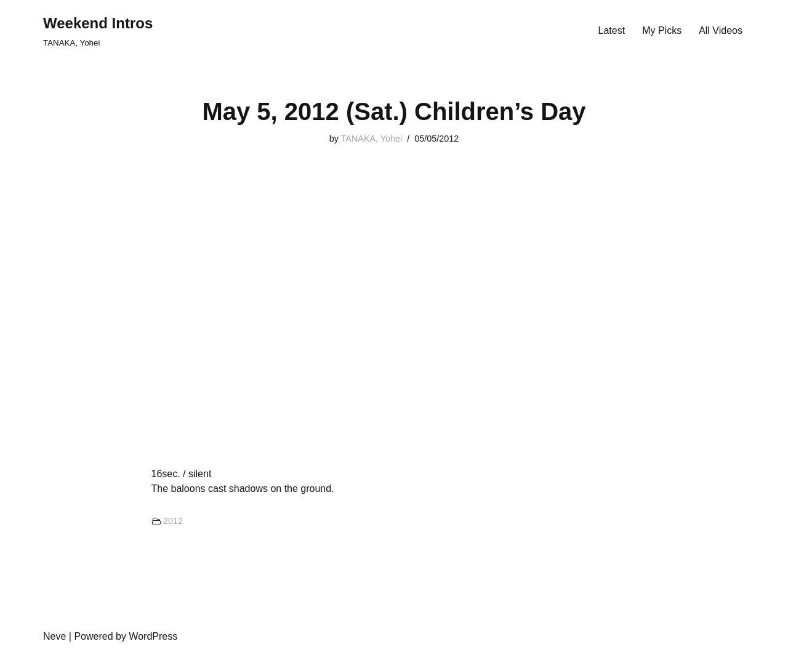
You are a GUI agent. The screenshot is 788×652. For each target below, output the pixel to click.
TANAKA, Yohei (372, 138)
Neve (54, 636)
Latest (611, 30)
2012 (173, 521)
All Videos (720, 30)
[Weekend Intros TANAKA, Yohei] (98, 30)
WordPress (153, 636)
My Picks (661, 30)
